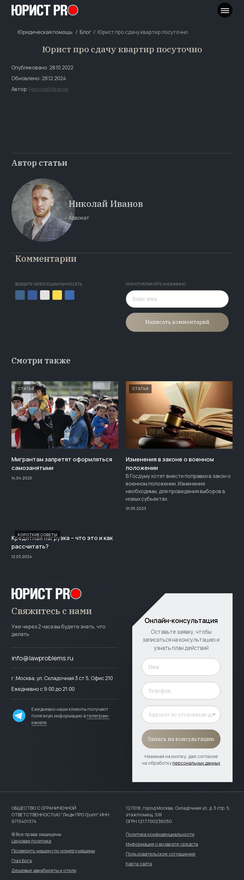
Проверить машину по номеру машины (53, 851)
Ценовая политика (31, 841)
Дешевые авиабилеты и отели (43, 870)
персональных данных (196, 763)
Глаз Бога (21, 861)
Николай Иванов (48, 89)
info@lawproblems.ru (42, 658)
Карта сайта (139, 864)
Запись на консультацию (181, 738)
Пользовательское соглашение (160, 854)
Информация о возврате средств (162, 844)
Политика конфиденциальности (160, 834)
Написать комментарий (177, 321)
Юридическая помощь (45, 32)
